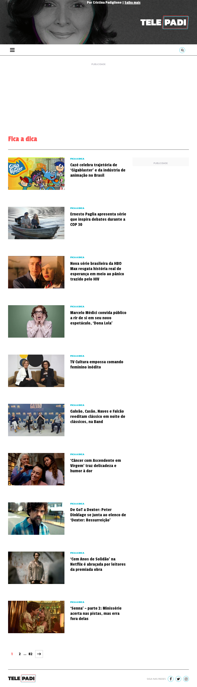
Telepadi (164, 22)
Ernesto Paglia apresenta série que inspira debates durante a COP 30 (98, 219)
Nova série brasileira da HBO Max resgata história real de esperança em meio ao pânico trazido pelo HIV (97, 271)
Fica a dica (77, 159)
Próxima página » (39, 654)
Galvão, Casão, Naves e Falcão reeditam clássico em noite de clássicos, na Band (97, 416)
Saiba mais (132, 2)
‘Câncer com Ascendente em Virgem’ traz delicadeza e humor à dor (95, 465)
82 (30, 654)
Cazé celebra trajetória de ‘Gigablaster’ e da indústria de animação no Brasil (97, 170)
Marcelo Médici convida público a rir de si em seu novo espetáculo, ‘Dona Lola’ (98, 318)
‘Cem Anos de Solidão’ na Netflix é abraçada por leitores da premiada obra (98, 564)
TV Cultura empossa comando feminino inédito (96, 364)
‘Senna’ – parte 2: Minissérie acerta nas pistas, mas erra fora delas (96, 613)
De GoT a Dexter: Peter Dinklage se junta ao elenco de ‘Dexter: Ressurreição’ (98, 515)
